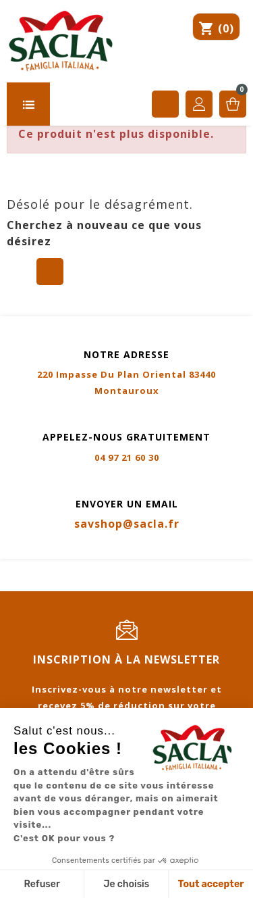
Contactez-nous (104, 584)
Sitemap (26, 584)
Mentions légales (50, 568)
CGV (119, 568)
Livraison (168, 568)
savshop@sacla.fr (126, 523)
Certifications (198, 584)
